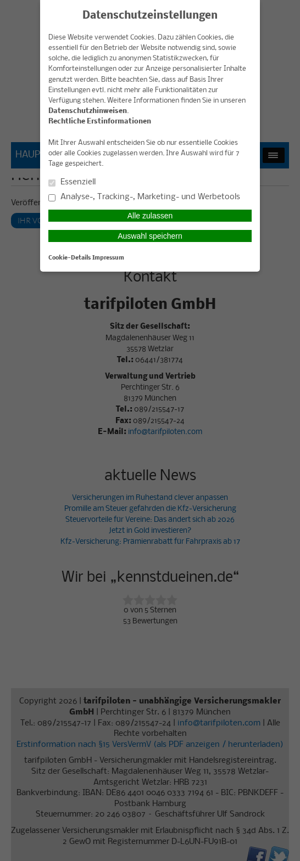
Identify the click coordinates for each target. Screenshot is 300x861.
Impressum (108, 258)
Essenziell (72, 182)
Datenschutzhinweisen (87, 111)
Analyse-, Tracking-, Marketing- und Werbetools (144, 197)
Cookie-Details (69, 258)
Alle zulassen (150, 215)
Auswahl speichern (150, 236)
